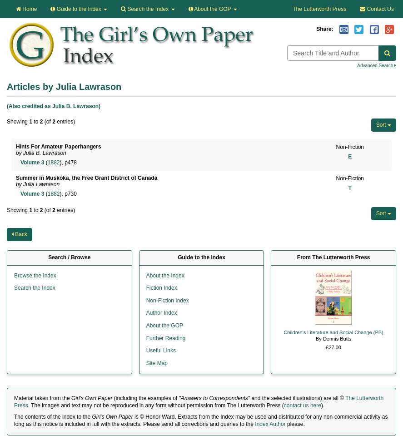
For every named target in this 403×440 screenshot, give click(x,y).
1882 (54, 162)
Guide (78, 9)
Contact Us (377, 9)
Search (147, 9)
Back (19, 234)
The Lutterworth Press (319, 9)
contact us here (302, 405)
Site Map (157, 363)
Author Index (161, 313)
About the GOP (213, 9)
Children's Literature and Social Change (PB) (333, 332)
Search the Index (34, 288)
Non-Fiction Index (167, 300)
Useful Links (161, 350)
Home (26, 9)
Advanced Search (376, 65)
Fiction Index (161, 288)
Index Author (270, 424)
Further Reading (166, 338)
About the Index (165, 275)
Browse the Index (35, 275)
